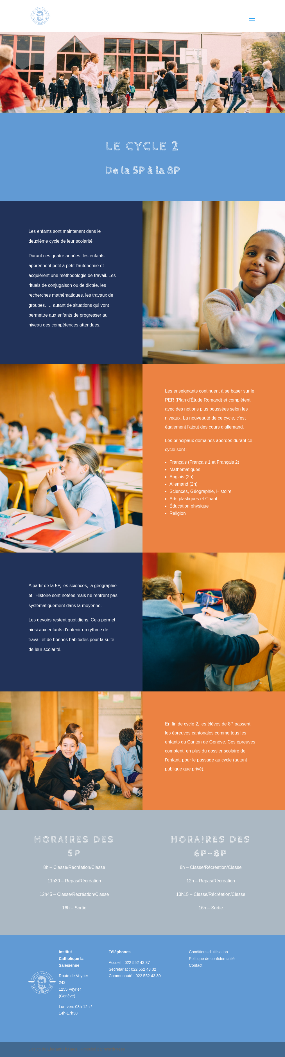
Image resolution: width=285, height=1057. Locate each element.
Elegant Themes (62, 1049)
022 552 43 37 (137, 962)
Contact (195, 965)
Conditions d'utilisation (208, 952)
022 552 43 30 (148, 975)
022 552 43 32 (143, 969)
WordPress (114, 1049)
